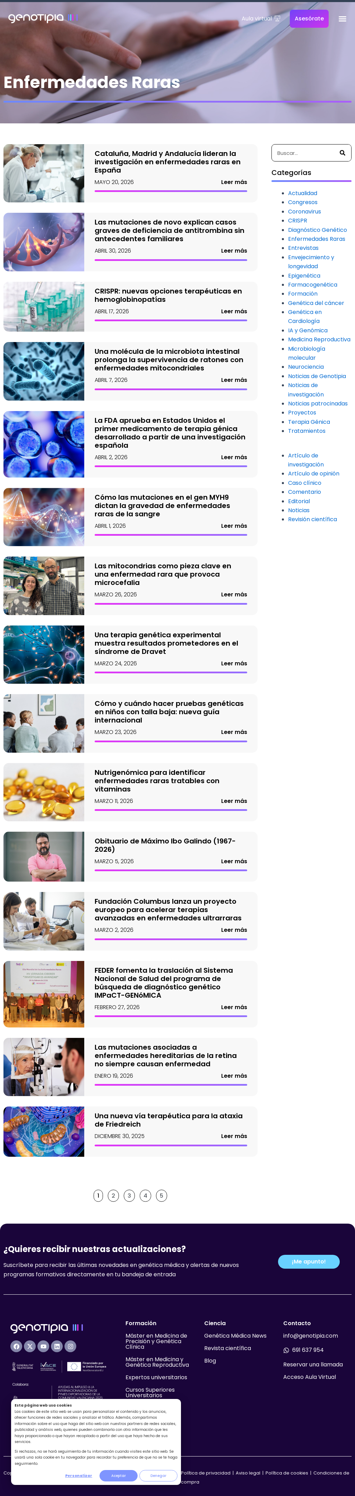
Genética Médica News (235, 1336)
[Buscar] (342, 153)
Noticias (299, 510)
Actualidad (302, 193)
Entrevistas (303, 248)
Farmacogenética (312, 285)
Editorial (299, 501)
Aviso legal (248, 1473)
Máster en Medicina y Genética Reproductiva (157, 1362)
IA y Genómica (308, 330)
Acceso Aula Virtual (309, 1377)
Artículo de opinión (313, 474)
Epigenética (304, 276)
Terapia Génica (309, 422)
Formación (303, 294)
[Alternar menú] (342, 19)
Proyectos (302, 413)
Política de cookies (287, 1473)
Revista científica (227, 1348)
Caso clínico (304, 483)
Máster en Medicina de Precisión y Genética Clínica (156, 1341)
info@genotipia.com (310, 1336)
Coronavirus (304, 212)
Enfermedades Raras (316, 239)
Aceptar (118, 1475)
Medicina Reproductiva (319, 339)
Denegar (158, 1475)
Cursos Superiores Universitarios (150, 1392)
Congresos (303, 202)
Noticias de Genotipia (317, 376)
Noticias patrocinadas (318, 404)
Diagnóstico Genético (317, 230)
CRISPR (297, 221)
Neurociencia (306, 367)
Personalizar (78, 1475)
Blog (210, 1361)
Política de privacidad (206, 1473)
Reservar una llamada (313, 1364)
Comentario (304, 492)
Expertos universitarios (156, 1377)
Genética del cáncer (316, 303)
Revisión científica (312, 519)
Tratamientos (307, 431)
